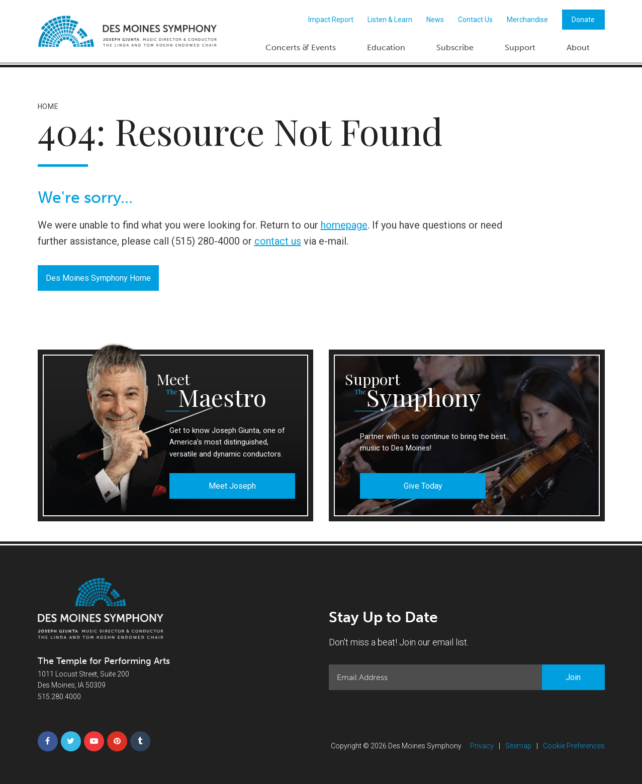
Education (386, 47)
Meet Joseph (232, 486)
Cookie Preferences (574, 746)
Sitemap (518, 746)
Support (520, 47)
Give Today (423, 486)
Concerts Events (300, 47)
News (435, 20)
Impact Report (330, 20)
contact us (277, 241)
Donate (583, 20)
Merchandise (527, 20)
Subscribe (455, 47)
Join (573, 677)
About (578, 47)
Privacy (482, 746)
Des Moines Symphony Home (98, 278)
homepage (344, 225)
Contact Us (475, 20)
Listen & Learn (390, 20)
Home (48, 106)
